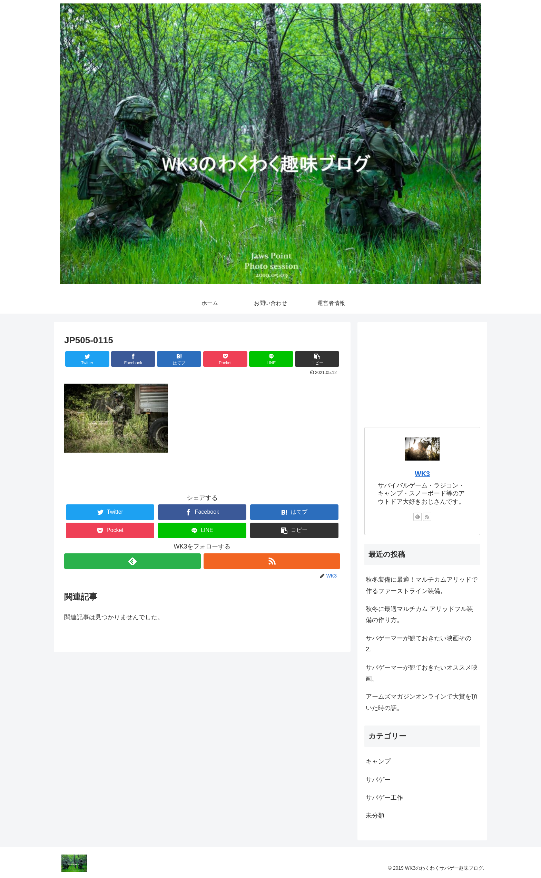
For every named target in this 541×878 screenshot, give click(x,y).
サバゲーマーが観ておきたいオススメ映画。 (422, 673)
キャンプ (378, 761)
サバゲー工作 (384, 797)
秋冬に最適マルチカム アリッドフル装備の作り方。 (419, 614)
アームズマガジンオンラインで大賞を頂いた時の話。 (422, 702)
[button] (317, 359)
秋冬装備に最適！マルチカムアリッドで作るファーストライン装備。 (422, 585)
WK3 (422, 473)
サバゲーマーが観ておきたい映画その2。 (418, 644)
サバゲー (378, 779)
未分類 (375, 815)
